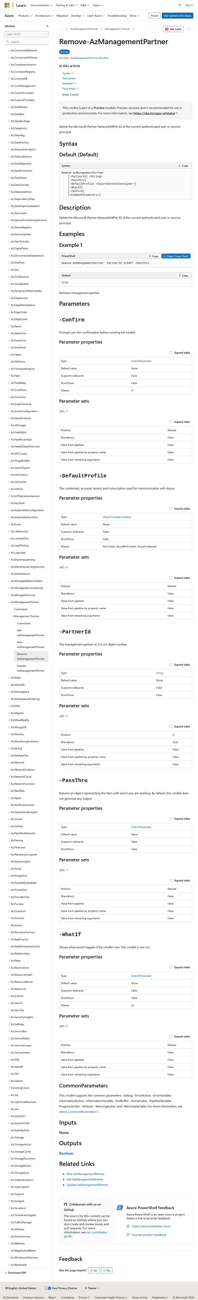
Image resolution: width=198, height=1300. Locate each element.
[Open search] (180, 5)
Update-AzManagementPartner (87, 1185)
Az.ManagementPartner (84, 29)
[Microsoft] (7, 5)
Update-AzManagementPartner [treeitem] (30, 668)
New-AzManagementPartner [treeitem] (30, 644)
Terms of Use (139, 1297)
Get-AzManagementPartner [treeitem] (30, 632)
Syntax (68, 73)
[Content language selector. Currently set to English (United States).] (20, 1288)
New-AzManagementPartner (86, 1174)
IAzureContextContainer (117, 517)
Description (69, 78)
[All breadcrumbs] (62, 29)
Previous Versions (33, 1297)
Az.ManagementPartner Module (89, 58)
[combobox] (26, 34)
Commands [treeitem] (20, 609)
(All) (63, 411)
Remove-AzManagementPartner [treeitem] (30, 656)
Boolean (66, 1153)
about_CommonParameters (77, 1112)
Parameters (70, 88)
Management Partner (117, 29)
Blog (51, 1297)
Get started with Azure (177, 15)
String (159, 673)
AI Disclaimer (11, 1297)
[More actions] (188, 29)
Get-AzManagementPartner (85, 1179)
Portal (154, 15)
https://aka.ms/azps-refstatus (154, 113)
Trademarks (159, 1297)
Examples (69, 83)
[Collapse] (47, 25)
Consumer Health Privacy (110, 1297)
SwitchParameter (141, 361)
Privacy (83, 1297)
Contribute (67, 1297)
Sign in (189, 5)
